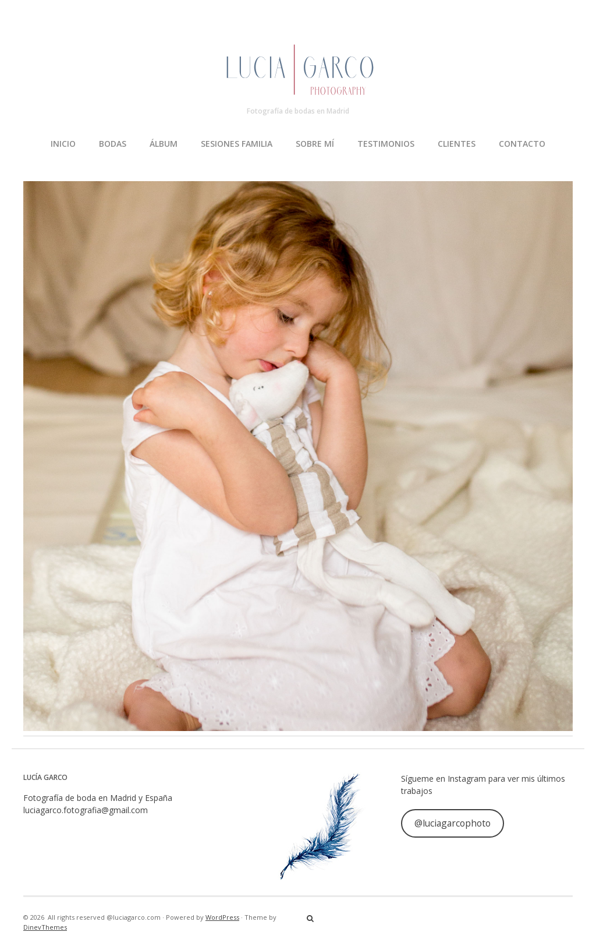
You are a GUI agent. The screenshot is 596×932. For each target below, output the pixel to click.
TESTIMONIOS (385, 143)
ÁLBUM (164, 143)
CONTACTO (522, 143)
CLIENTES (457, 143)
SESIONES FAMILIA (236, 143)
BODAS (112, 143)
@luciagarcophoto (452, 823)
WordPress (222, 917)
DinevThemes (45, 927)
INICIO (63, 143)
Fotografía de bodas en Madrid (298, 111)
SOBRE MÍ (315, 143)
